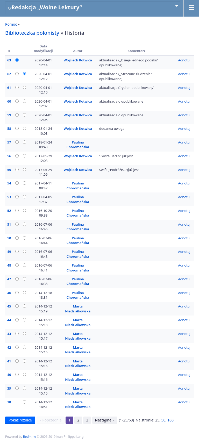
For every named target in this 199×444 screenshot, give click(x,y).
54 (9, 183)
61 (9, 87)
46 (9, 292)
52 (9, 210)
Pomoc (11, 24)
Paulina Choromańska (78, 144)
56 (9, 156)
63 (9, 60)
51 (9, 224)
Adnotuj (184, 60)
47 (9, 279)
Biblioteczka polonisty (32, 32)
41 (9, 361)
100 (170, 420)
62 (9, 73)
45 (9, 306)
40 (9, 374)
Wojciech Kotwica (78, 60)
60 (9, 101)
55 (9, 169)
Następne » (104, 420)
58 (9, 128)
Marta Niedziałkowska (77, 308)
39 (9, 388)
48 (9, 265)
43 (9, 333)
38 (9, 402)
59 (9, 115)
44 (9, 320)
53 (9, 197)
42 (9, 347)
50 (9, 238)
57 (9, 142)
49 (9, 251)
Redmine (29, 436)
